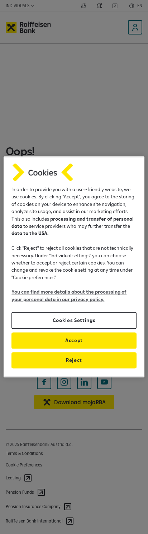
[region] (74, 266)
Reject (74, 360)
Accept (74, 340)
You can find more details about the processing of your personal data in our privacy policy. (68, 296)
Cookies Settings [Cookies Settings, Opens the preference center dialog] (74, 320)
